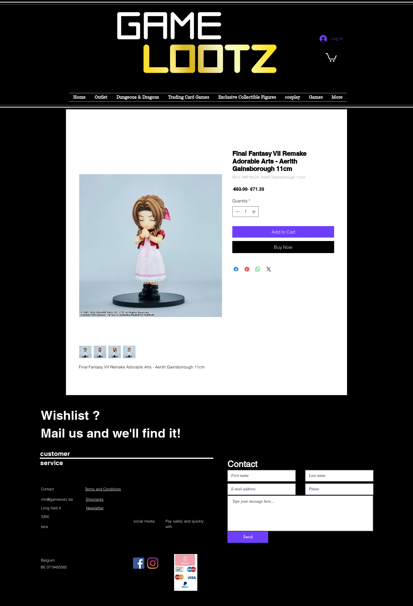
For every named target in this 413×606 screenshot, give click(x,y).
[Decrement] (236, 212)
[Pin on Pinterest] (246, 269)
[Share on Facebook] (236, 269)
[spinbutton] (245, 212)
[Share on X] (268, 269)
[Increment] (254, 212)
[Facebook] (138, 563)
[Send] (247, 537)
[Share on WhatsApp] (257, 269)
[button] (331, 57)
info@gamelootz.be (57, 499)
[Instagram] (152, 563)
